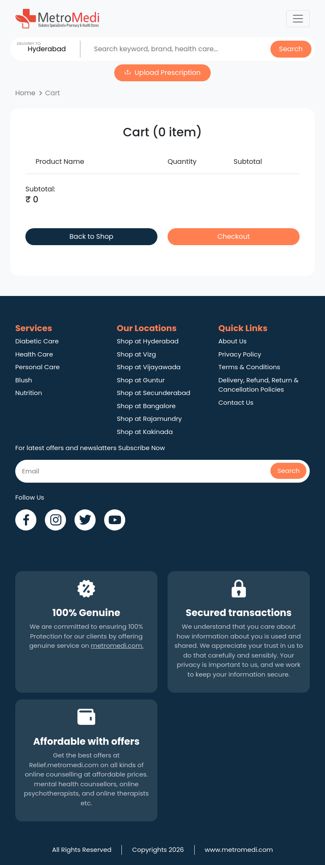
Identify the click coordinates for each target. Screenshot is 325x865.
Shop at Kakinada (145, 431)
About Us (232, 341)
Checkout (234, 236)
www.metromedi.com (239, 849)
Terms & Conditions (249, 366)
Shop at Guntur (141, 380)
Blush (23, 380)
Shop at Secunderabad (153, 392)
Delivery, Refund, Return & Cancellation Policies (258, 385)
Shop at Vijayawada (149, 366)
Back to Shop (91, 236)
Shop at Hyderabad (148, 341)
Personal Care (37, 366)
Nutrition (28, 392)
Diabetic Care (37, 341)
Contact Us (235, 402)
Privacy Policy (239, 354)
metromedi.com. (117, 645)
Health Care (34, 354)
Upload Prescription (168, 72)
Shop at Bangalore (146, 405)
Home (25, 93)
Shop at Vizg (136, 354)
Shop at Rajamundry (149, 418)
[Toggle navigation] (298, 18)
